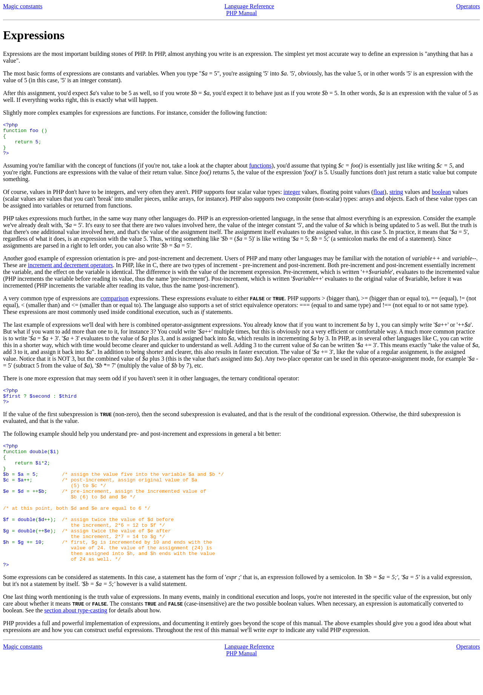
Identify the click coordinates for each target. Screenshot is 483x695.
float (378, 198)
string (396, 198)
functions (260, 172)
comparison (114, 305)
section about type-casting (75, 645)
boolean (441, 198)
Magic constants (22, 6)
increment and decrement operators (70, 272)
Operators (468, 6)
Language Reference (249, 6)
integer (291, 198)
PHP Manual (241, 13)
